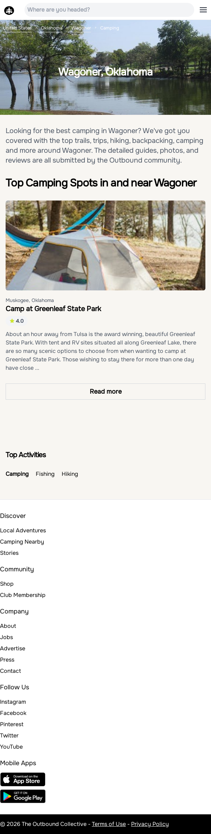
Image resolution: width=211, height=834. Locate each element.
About (8, 626)
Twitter (9, 735)
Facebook (13, 713)
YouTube (11, 746)
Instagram (13, 701)
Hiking (70, 474)
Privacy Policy (150, 824)
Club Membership (23, 595)
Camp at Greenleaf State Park (53, 308)
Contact (10, 671)
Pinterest (11, 724)
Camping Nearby (22, 541)
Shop (7, 583)
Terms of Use (109, 824)
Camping (17, 474)
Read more (106, 391)
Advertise (12, 648)
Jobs (6, 637)
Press (7, 659)
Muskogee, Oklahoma (30, 300)
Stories (9, 553)
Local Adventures (23, 530)
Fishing (45, 474)
